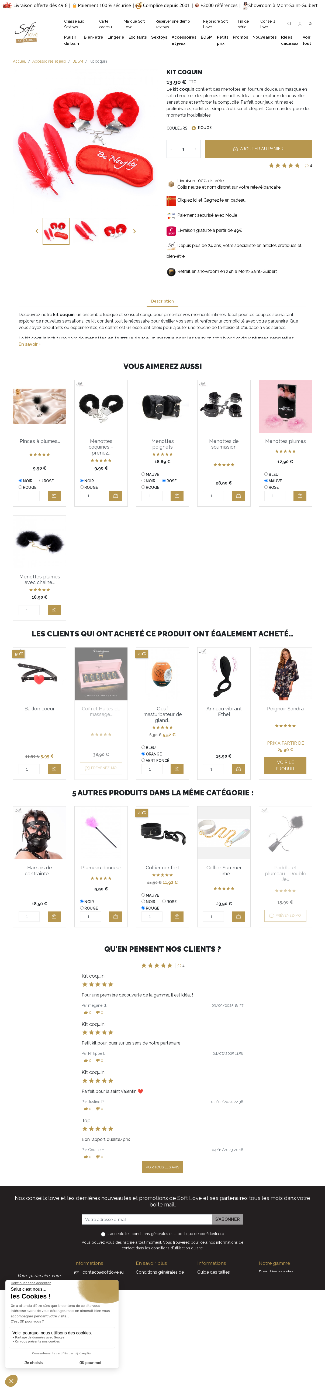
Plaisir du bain (272, 1280)
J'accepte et (166, 1234)
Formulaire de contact (158, 1328)
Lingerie (266, 1298)
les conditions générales (146, 1234)
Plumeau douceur (101, 867)
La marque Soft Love (218, 1358)
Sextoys (267, 1315)
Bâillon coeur (40, 708)
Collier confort (162, 867)
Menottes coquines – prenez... (101, 447)
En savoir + (30, 344)
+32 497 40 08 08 (99, 1283)
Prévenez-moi (101, 768)
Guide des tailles (213, 1272)
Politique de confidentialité (162, 1287)
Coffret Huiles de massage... (101, 711)
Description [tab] (162, 301)
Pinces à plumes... (40, 441)
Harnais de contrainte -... (39, 870)
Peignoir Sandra (285, 708)
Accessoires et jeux (278, 1289)
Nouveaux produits (216, 1341)
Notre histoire (149, 1304)
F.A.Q (141, 1296)
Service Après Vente (217, 1367)
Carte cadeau (210, 1349)
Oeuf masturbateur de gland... (162, 714)
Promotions (208, 1332)
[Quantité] (183, 149)
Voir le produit (285, 765)
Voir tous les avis (162, 1167)
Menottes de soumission (224, 444)
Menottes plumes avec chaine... (39, 579)
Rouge (205, 128)
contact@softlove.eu (103, 1272)
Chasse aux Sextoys (156, 1337)
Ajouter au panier (258, 148)
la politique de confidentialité (199, 1234)
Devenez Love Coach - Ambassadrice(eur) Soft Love (220, 1287)
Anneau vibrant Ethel (224, 711)
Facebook (77, 1345)
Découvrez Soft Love (157, 1345)
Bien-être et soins (276, 1272)
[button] (88, 1012)
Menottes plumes (285, 441)
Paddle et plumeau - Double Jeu (285, 873)
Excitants (268, 1306)
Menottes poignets (162, 444)
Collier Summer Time (224, 870)
